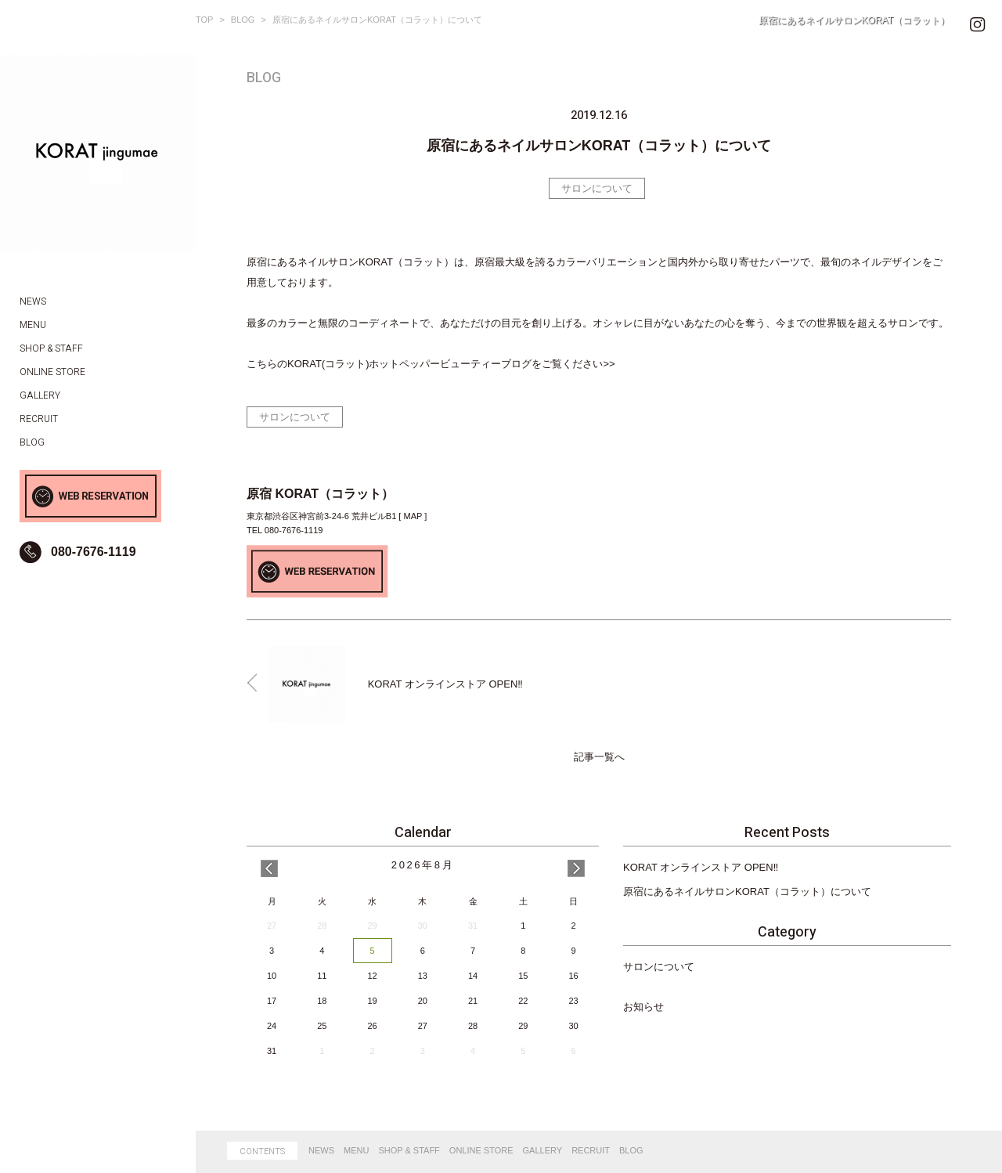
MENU (356, 1150)
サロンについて (597, 188)
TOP (204, 19)
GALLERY (543, 1150)
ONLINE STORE (481, 1150)
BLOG (243, 19)
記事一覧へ (599, 757)
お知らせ (643, 1006)
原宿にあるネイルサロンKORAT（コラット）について (747, 891)
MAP (412, 516)
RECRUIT (590, 1150)
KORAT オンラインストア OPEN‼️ (700, 867)
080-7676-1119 (93, 551)
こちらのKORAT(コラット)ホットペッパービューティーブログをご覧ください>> (431, 364)
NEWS (321, 1150)
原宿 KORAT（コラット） (320, 493)
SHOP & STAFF (408, 1150)
